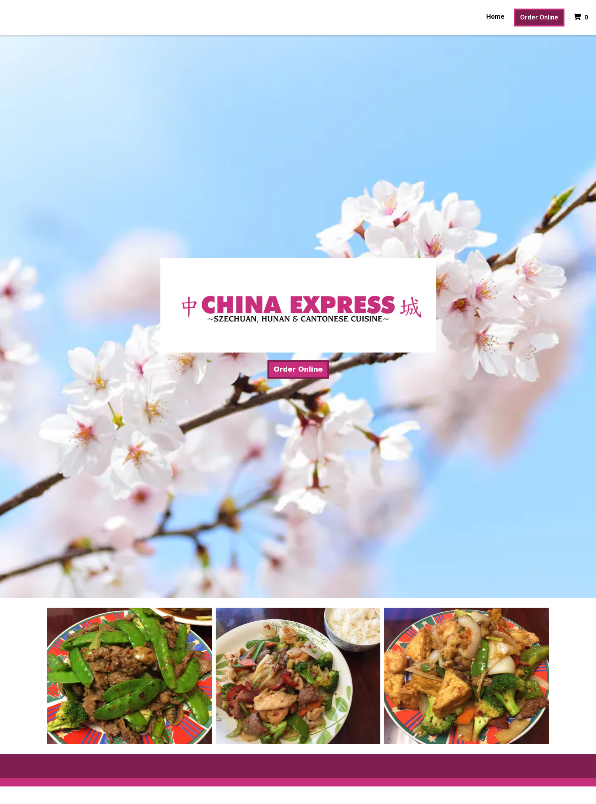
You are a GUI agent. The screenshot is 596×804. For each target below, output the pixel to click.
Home (495, 16)
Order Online (539, 17)
